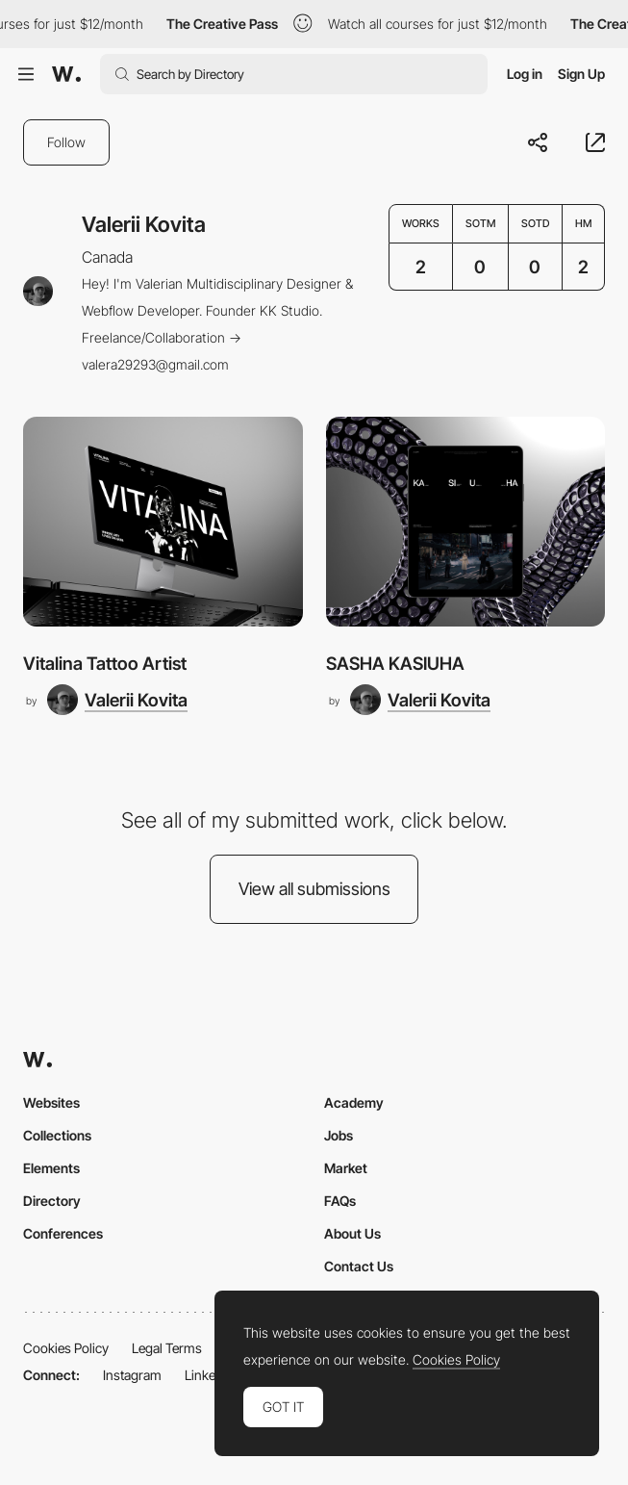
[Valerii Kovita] (117, 699)
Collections (57, 1135)
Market (345, 1168)
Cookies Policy (66, 1348)
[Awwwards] (66, 74)
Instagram (132, 1375)
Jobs (338, 1135)
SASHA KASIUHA (395, 663)
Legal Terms (167, 1348)
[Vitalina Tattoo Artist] (163, 522)
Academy (354, 1102)
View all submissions (314, 889)
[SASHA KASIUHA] (466, 522)
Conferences (63, 1233)
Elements (51, 1168)
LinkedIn (209, 1375)
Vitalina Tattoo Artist (105, 663)
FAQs (340, 1200)
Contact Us (358, 1266)
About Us (352, 1233)
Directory (52, 1200)
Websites (51, 1102)
